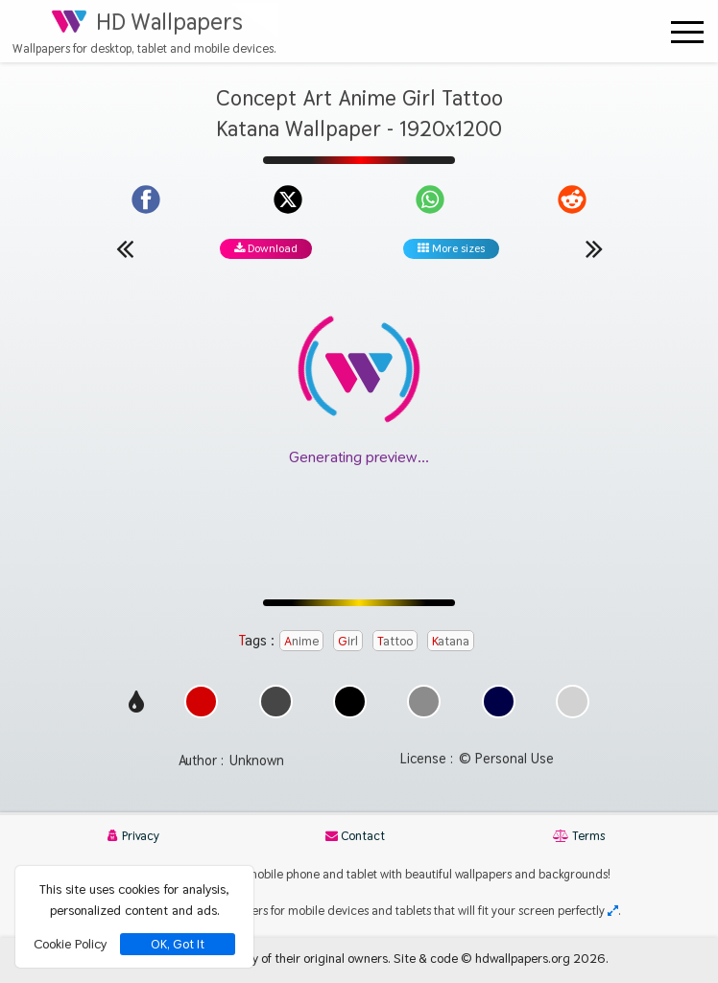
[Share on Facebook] (146, 199)
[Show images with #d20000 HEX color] (201, 713)
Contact (355, 836)
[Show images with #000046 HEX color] (498, 713)
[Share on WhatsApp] (430, 199)
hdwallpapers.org (522, 958)
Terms (579, 836)
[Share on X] (288, 199)
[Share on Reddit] (572, 199)
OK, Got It (177, 944)
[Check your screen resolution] (613, 910)
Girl (348, 640)
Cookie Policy (70, 943)
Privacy (133, 836)
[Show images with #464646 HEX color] (276, 713)
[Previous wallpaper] (124, 248)
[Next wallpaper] (594, 248)
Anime (301, 640)
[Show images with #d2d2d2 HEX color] (572, 713)
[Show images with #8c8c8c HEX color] (424, 713)
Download (266, 248)
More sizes (451, 248)
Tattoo (395, 640)
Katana (450, 640)
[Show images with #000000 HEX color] (350, 713)
